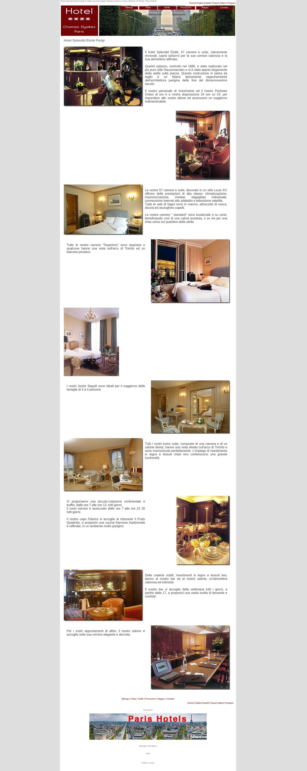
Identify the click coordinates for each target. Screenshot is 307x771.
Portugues (231, 3)
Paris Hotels (150, 1)
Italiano (223, 3)
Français (215, 3)
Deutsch (193, 3)
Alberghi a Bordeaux (148, 746)
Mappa (205, 7)
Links (148, 753)
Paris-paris (148, 710)
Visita (148, 7)
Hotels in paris (148, 763)
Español (207, 3)
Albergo (129, 7)
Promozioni (186, 7)
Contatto (224, 7)
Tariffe (167, 7)
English (200, 3)
